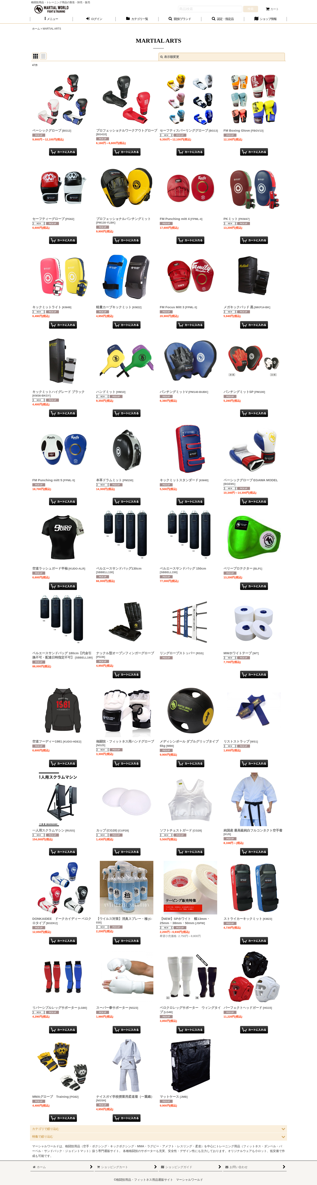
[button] (51, 19)
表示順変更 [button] (169, 57)
